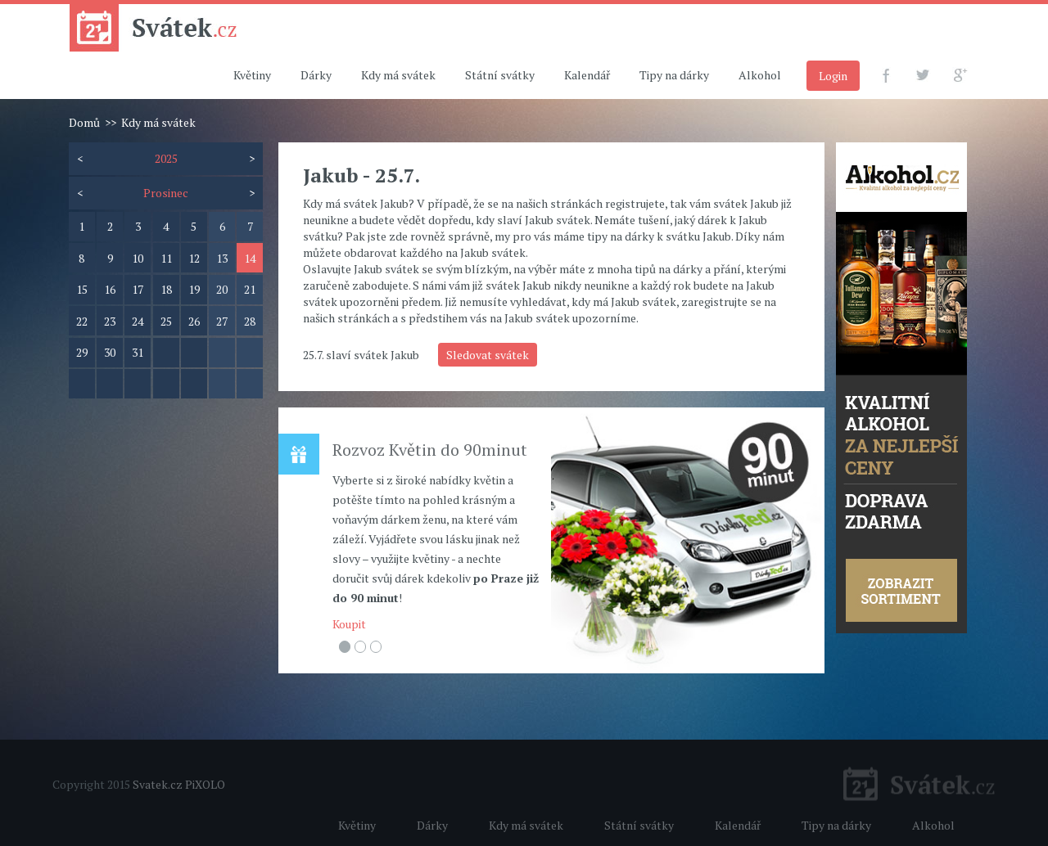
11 (166, 258)
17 (137, 289)
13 (222, 258)
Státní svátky (500, 75)
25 (166, 321)
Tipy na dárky (674, 75)
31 (137, 352)
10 (137, 258)
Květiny (252, 75)
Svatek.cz (158, 784)
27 (222, 321)
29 (82, 352)
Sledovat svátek (487, 354)
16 (109, 289)
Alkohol (760, 75)
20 (222, 289)
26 (194, 321)
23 (109, 321)
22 (82, 321)
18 (166, 289)
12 (194, 258)
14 (249, 258)
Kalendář (587, 75)
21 (249, 289)
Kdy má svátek (398, 75)
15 (82, 289)
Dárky (316, 75)
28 (249, 321)
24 (137, 321)
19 (194, 289)
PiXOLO (205, 784)
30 (109, 352)
